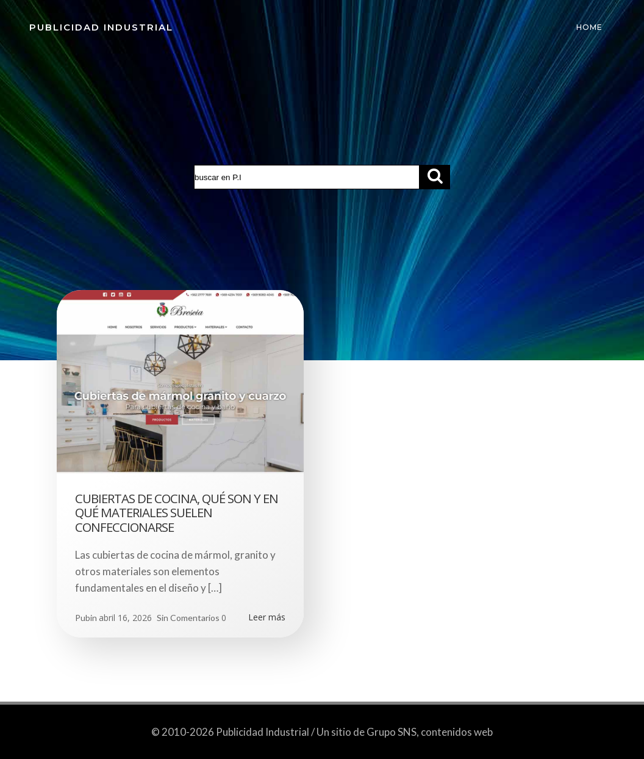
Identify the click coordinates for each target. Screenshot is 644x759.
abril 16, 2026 (125, 617)
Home (589, 27)
